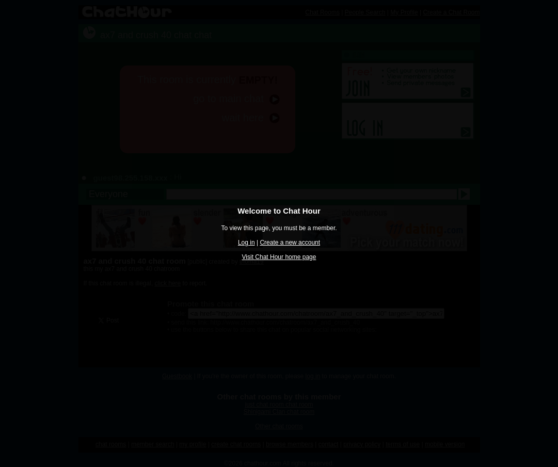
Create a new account (290, 242)
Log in (246, 242)
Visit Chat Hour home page (279, 257)
